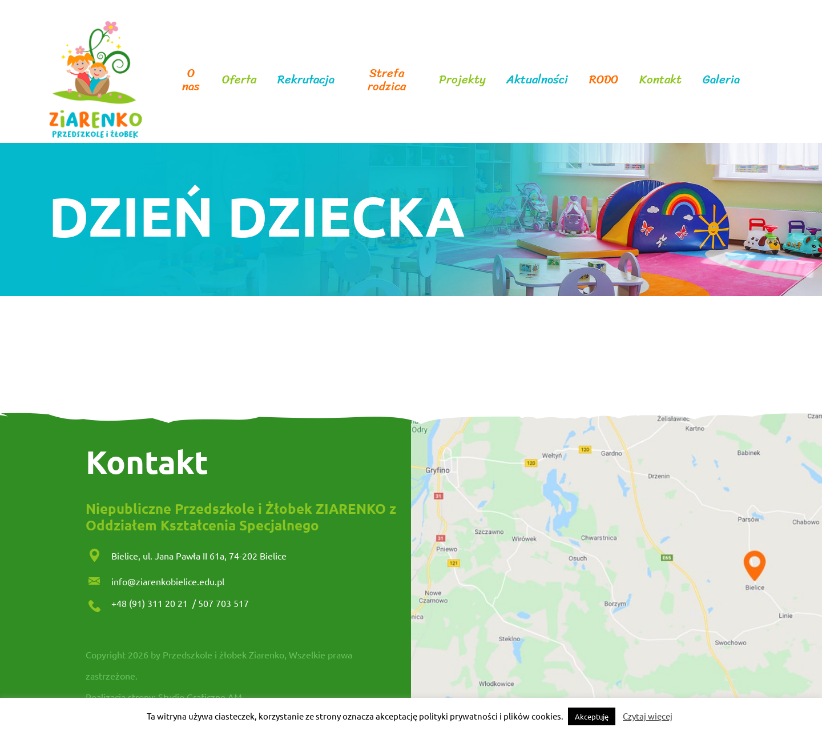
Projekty (462, 79)
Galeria (721, 79)
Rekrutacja (306, 79)
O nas (191, 80)
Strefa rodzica (387, 80)
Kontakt (660, 79)
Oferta (239, 79)
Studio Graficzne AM (200, 696)
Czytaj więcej (647, 715)
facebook (759, 80)
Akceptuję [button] (592, 716)
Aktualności (537, 79)
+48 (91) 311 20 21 (150, 603)
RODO (603, 79)
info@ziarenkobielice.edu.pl (167, 581)
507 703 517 (223, 603)
